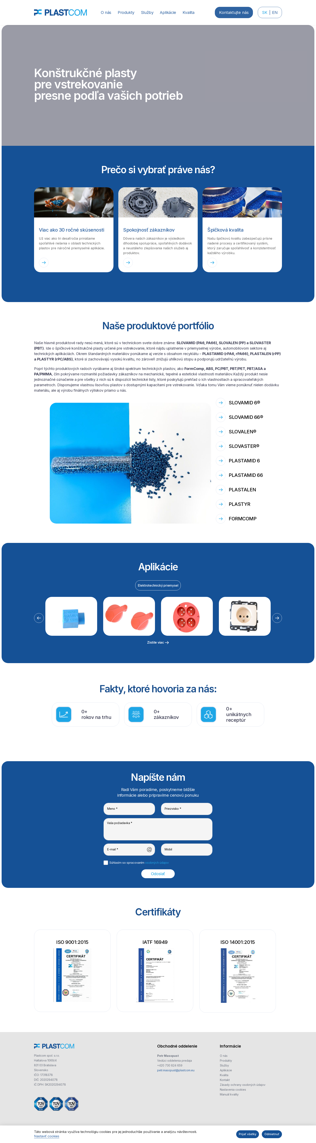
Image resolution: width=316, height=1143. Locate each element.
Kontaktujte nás (234, 12)
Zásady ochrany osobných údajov (242, 1084)
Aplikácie (226, 1070)
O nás (224, 1055)
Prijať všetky (247, 1134)
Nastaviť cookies (46, 1136)
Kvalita (224, 1075)
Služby (224, 1065)
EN (275, 12)
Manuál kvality (229, 1094)
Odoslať (158, 873)
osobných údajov (157, 862)
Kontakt (225, 1080)
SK (264, 12)
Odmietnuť (271, 1134)
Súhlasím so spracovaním (139, 862)
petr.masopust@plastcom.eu (175, 1070)
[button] (126, 12)
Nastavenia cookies (233, 1089)
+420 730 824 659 (169, 1065)
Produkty (226, 1060)
